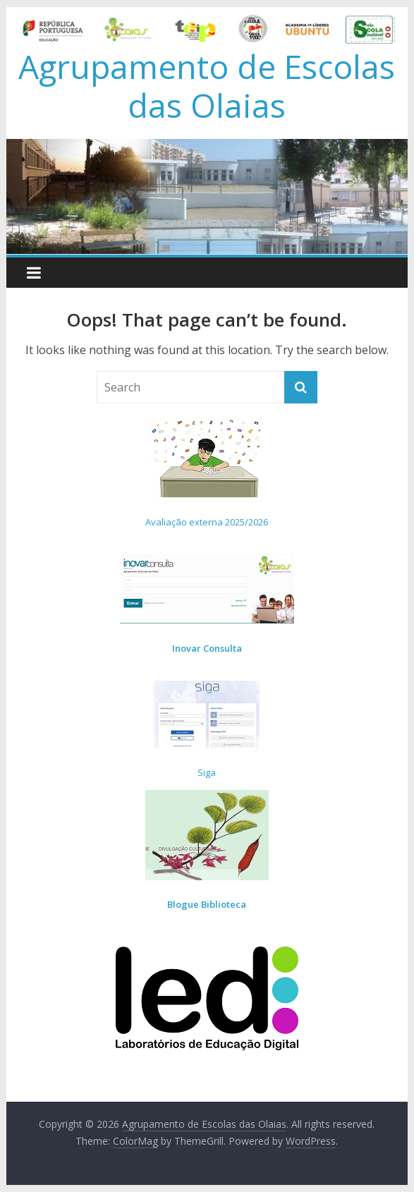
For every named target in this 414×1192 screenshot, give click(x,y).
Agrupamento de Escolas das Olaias (206, 85)
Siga (206, 772)
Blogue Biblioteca (206, 904)
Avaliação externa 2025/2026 (206, 522)
